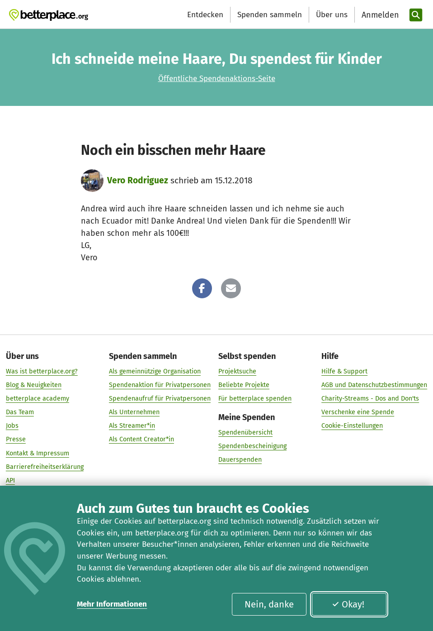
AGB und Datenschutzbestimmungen (374, 385)
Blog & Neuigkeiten (33, 385)
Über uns (332, 14)
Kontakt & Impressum (37, 453)
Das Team (20, 412)
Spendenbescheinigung (252, 446)
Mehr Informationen (112, 604)
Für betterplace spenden (255, 398)
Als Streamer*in (132, 426)
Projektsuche (237, 371)
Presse (16, 440)
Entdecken (205, 14)
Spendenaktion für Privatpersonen (160, 385)
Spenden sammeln (269, 14)
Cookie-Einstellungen (352, 426)
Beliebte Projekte (243, 385)
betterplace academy (37, 398)
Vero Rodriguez (137, 180)
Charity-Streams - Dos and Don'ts (370, 398)
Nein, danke (269, 604)
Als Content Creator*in (141, 440)
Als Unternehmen (134, 412)
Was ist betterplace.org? (42, 371)
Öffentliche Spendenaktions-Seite (216, 78)
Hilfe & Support (344, 371)
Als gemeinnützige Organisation (155, 371)
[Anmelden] (379, 15)
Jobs (12, 426)
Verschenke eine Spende (357, 412)
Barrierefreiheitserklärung (45, 467)
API (10, 480)
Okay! (348, 604)
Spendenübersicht (245, 432)
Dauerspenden (240, 460)
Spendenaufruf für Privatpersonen (160, 398)
